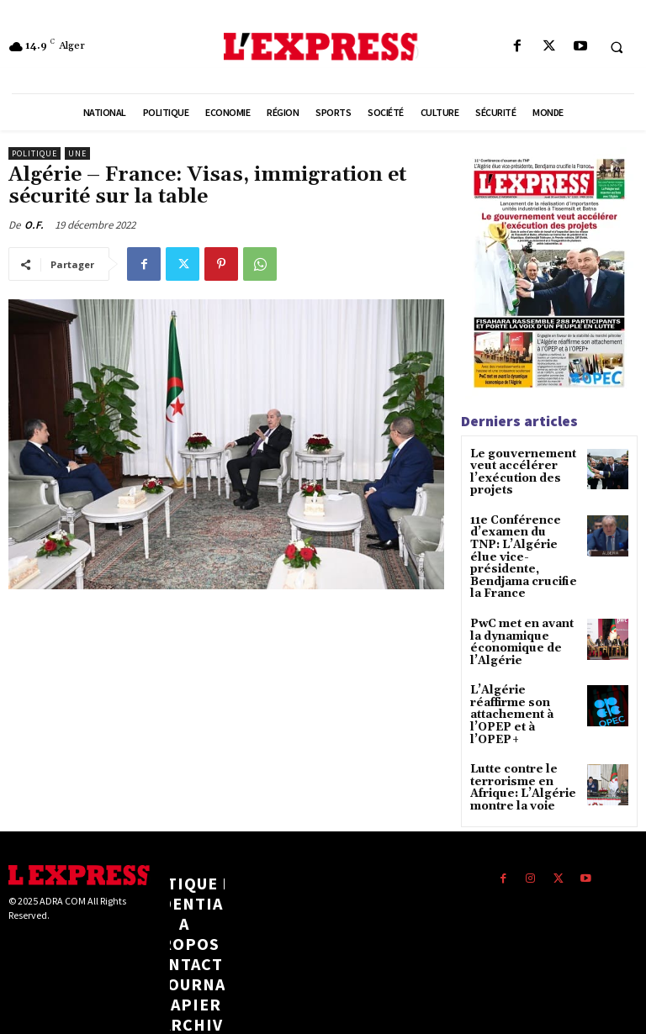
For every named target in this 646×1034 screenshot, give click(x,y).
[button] (617, 47)
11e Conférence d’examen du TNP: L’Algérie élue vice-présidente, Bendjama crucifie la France (521, 543)
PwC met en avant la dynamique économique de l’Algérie (523, 616)
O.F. (34, 225)
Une (77, 153)
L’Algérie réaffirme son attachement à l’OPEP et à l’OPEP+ (520, 679)
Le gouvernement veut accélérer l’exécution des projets (517, 471)
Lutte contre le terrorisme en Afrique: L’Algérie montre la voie (517, 741)
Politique (34, 153)
